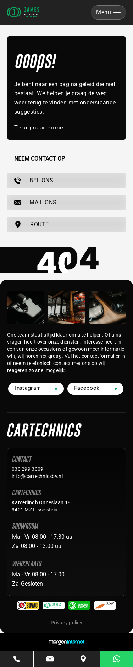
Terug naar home (38, 128)
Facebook (86, 388)
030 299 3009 (27, 469)
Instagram (28, 388)
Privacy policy (66, 622)
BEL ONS (33, 180)
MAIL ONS (35, 202)
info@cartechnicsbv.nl (37, 476)
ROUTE (31, 224)
